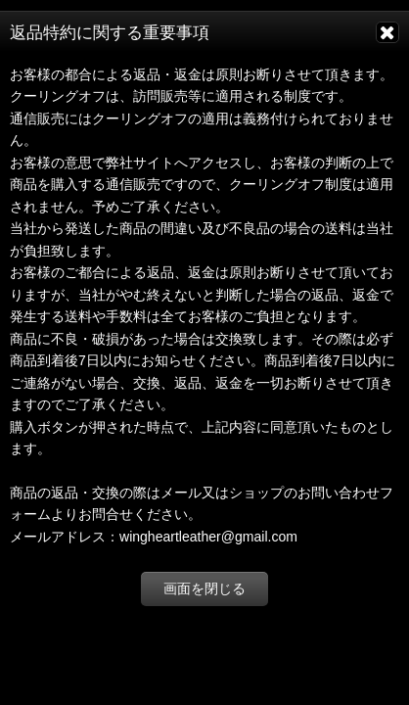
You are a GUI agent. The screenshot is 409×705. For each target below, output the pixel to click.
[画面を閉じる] (387, 32)
